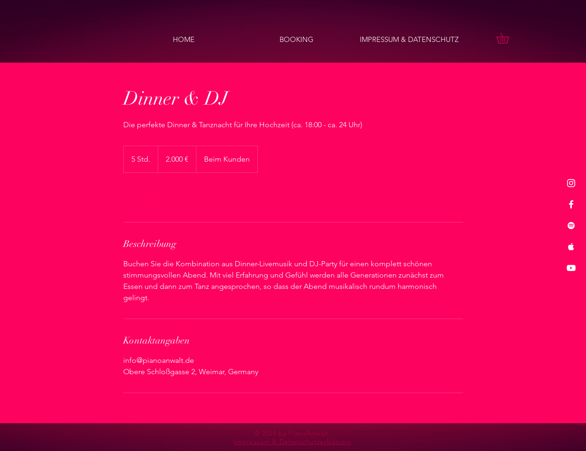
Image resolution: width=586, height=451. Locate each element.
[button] (507, 38)
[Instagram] (571, 183)
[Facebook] (571, 204)
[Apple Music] (571, 246)
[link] (154, 197)
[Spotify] (571, 225)
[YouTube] (571, 267)
